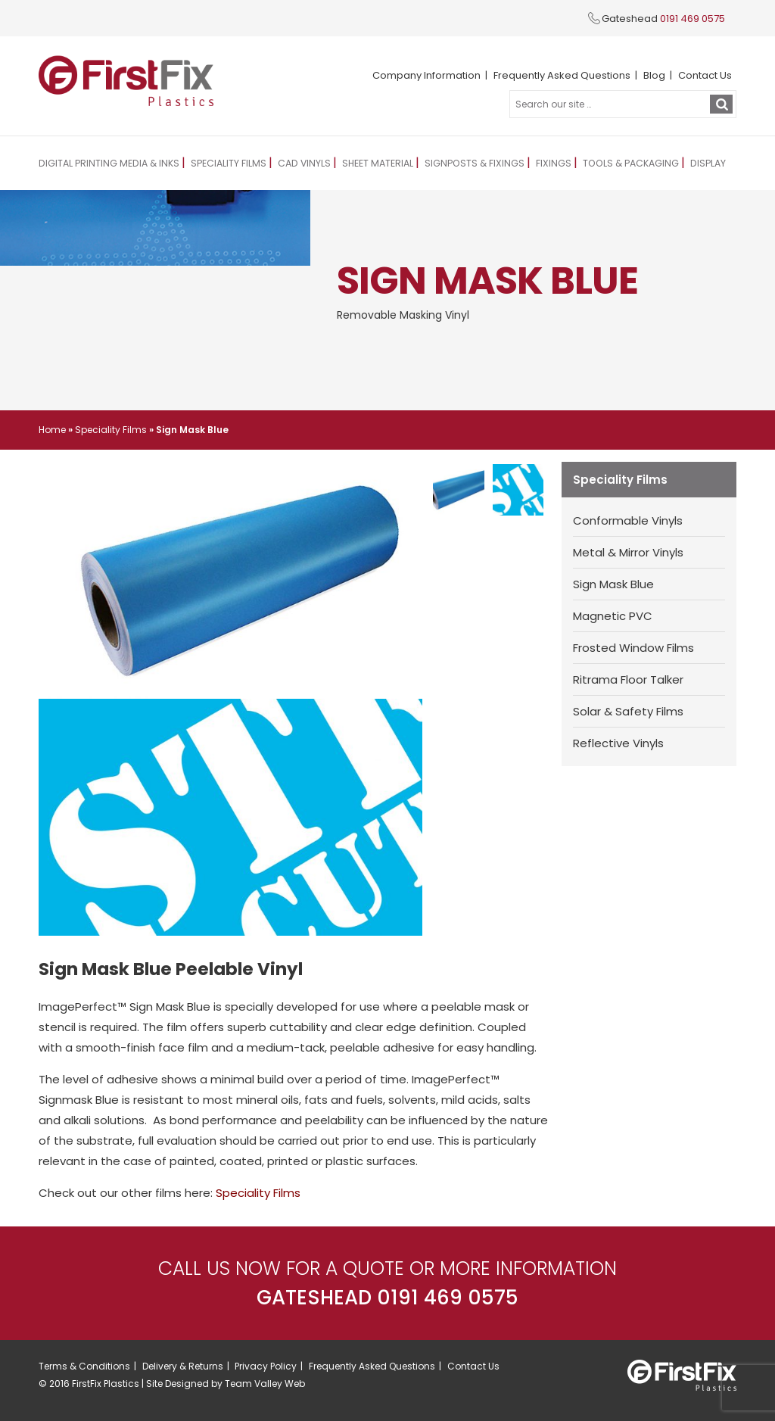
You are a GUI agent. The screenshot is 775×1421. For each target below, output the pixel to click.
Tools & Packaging (614, 163)
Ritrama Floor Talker (628, 679)
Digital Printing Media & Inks (106, 163)
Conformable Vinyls (628, 520)
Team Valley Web (265, 1383)
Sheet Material (369, 163)
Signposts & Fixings (464, 163)
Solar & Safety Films (628, 711)
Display (690, 163)
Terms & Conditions (84, 1366)
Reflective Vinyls (618, 743)
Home (52, 429)
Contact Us (705, 75)
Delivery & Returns (182, 1366)
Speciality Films (222, 163)
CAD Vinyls (296, 163)
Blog (654, 75)
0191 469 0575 (692, 18)
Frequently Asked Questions (561, 75)
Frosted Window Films (633, 648)
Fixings (540, 163)
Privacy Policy (266, 1366)
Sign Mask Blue (613, 584)
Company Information (426, 75)
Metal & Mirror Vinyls (628, 552)
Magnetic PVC (612, 616)
